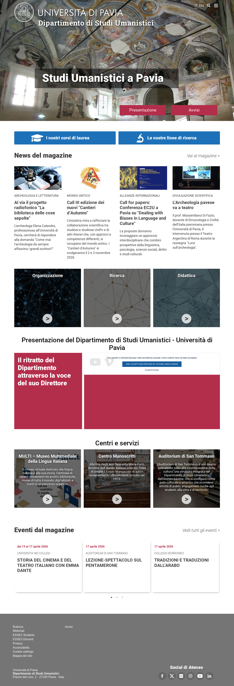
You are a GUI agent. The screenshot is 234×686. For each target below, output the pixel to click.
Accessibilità (21, 647)
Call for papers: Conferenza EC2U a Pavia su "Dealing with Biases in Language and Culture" (143, 213)
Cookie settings (23, 651)
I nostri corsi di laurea (67, 137)
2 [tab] (117, 597)
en (201, 5)
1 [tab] (111, 597)
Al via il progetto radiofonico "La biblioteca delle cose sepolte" (34, 210)
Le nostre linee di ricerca (172, 137)
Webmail (18, 630)
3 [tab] (122, 597)
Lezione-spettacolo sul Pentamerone (114, 563)
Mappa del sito (22, 655)
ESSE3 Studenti (23, 635)
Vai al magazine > (203, 155)
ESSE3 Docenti (23, 639)
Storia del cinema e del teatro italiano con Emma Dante (48, 565)
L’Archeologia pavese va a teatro (193, 205)
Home (216, 5)
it (196, 5)
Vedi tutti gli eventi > (201, 530)
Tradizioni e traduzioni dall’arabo (181, 563)
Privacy (18, 643)
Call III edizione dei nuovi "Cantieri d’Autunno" (85, 208)
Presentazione (142, 110)
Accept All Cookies (152, 370)
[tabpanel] (48, 566)
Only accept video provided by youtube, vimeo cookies (152, 364)
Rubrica (18, 626)
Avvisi (194, 110)
